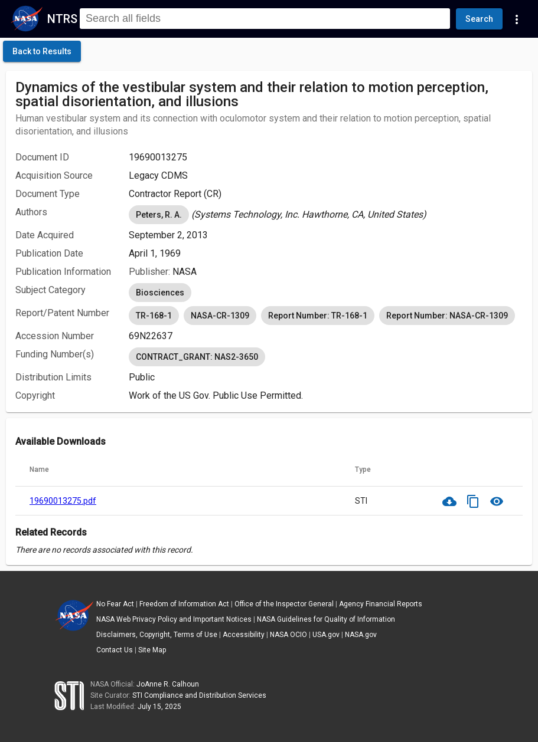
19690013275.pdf (63, 500)
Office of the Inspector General (284, 604)
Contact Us (114, 650)
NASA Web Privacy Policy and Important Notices (174, 619)
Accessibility (244, 635)
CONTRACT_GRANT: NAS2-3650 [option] (197, 356)
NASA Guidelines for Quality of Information (326, 619)
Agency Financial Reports (380, 604)
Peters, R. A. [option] (159, 214)
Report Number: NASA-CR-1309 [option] (447, 315)
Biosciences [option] (160, 292)
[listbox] (326, 214)
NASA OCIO (288, 635)
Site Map (152, 650)
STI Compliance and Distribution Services (199, 695)
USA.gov (326, 635)
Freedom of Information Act (184, 604)
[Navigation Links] (517, 19)
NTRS (62, 19)
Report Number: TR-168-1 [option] (317, 315)
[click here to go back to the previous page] (42, 51)
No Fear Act (115, 604)
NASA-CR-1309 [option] (220, 315)
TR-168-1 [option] (154, 315)
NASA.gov (361, 635)
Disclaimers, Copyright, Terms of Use (156, 635)
